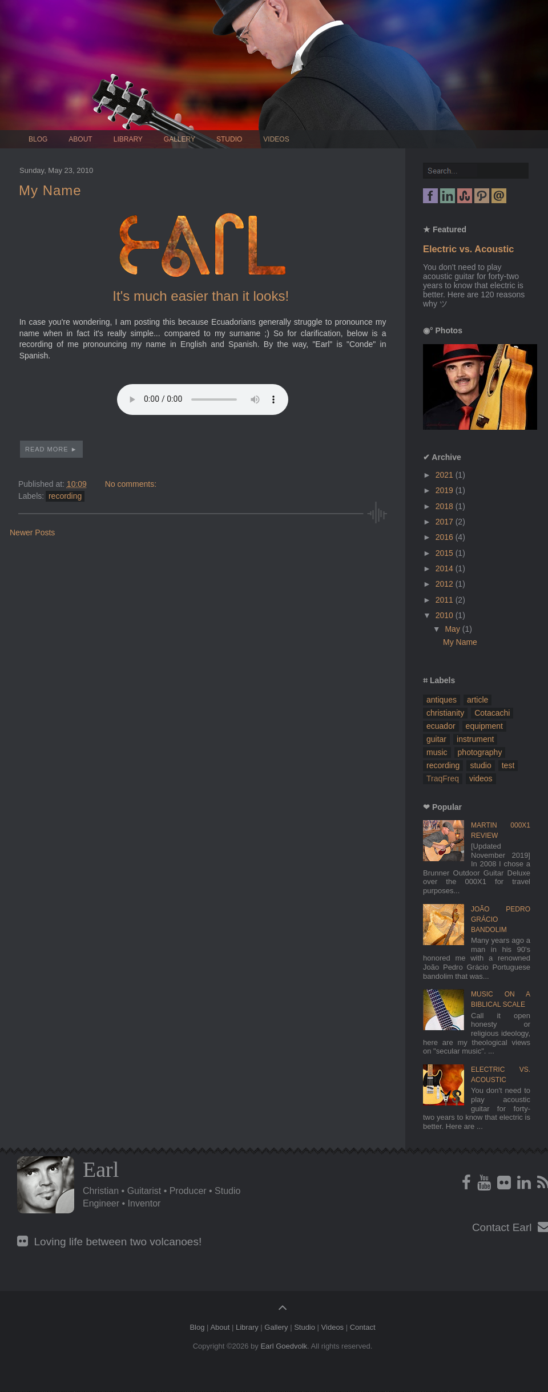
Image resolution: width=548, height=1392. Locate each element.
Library (128, 139)
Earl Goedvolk (283, 1346)
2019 (446, 490)
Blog (38, 139)
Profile (45, 1184)
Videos (276, 139)
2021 (446, 474)
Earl (101, 1169)
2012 (446, 583)
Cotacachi (492, 712)
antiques (441, 699)
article (477, 699)
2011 (446, 599)
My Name (50, 190)
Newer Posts (32, 532)
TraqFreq (442, 778)
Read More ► (51, 449)
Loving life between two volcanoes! (109, 1242)
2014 (446, 568)
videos (480, 778)
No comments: (130, 484)
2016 (446, 537)
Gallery (179, 139)
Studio (229, 139)
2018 (446, 506)
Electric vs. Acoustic (468, 249)
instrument (475, 739)
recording (65, 496)
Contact (363, 1327)
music (437, 752)
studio (480, 765)
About (80, 139)
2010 (446, 615)
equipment (484, 726)
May (453, 629)
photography (480, 752)
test (508, 765)
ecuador (441, 726)
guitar (436, 739)
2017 (446, 521)
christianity (445, 712)
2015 (446, 553)
